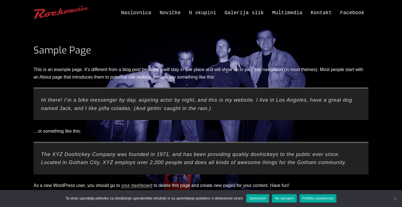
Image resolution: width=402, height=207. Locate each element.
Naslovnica (136, 12)
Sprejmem (257, 198)
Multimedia (287, 12)
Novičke (170, 12)
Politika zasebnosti (318, 198)
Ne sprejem (284, 198)
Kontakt (321, 12)
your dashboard (136, 185)
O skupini (202, 12)
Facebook (352, 12)
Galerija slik (244, 12)
